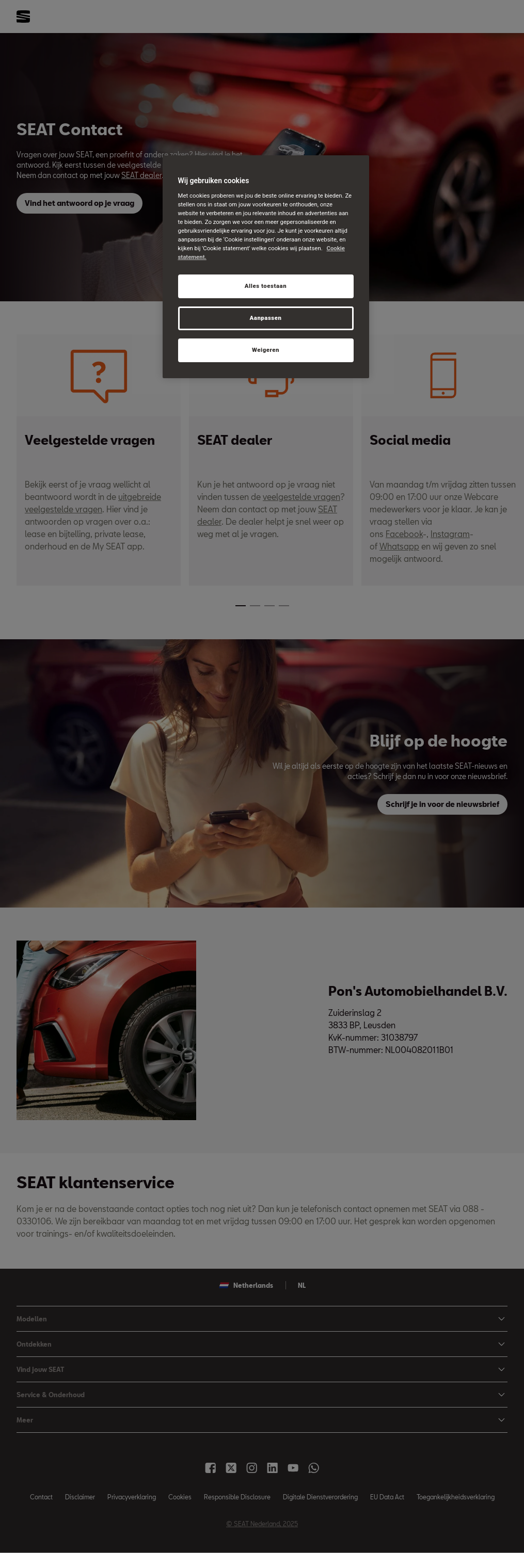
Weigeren (265, 349)
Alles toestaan (266, 285)
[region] (266, 266)
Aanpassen (265, 317)
